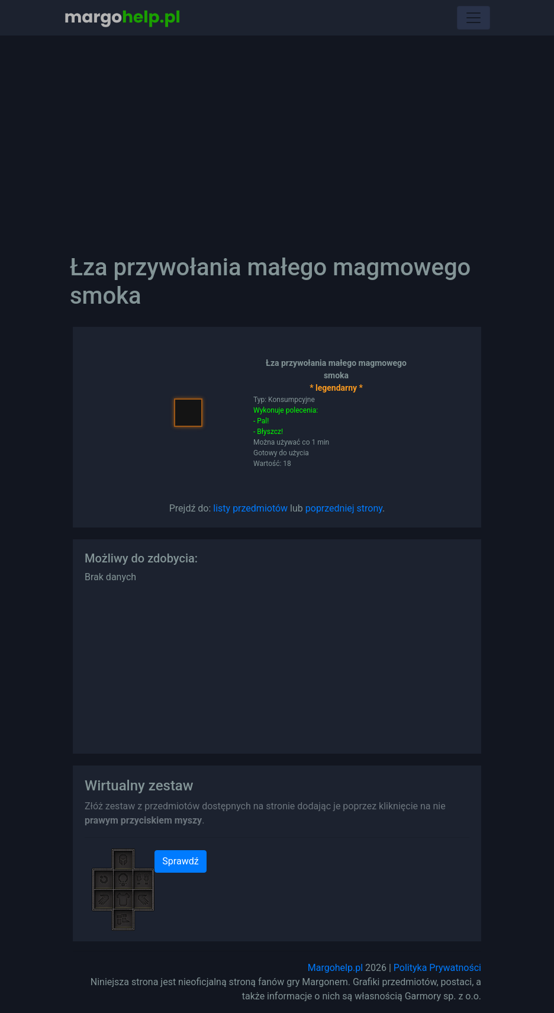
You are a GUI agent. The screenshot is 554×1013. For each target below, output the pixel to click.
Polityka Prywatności (437, 967)
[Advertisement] (277, 136)
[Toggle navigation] (473, 18)
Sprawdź (180, 861)
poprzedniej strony (343, 508)
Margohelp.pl (335, 967)
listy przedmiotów (250, 508)
